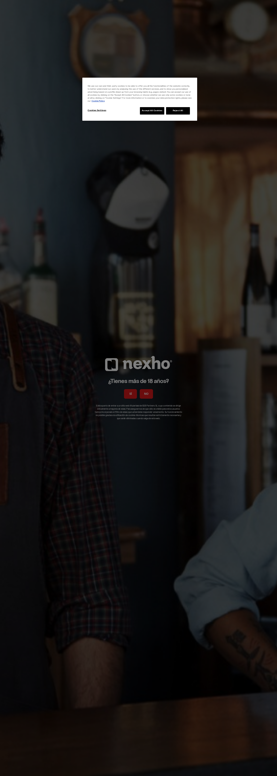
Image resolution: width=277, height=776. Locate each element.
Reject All (178, 111)
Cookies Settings (97, 111)
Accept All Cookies (152, 111)
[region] (139, 99)
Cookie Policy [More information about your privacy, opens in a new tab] (98, 101)
